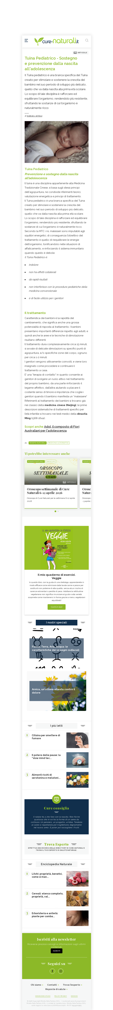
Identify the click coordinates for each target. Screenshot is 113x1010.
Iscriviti (56, 951)
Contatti (52, 985)
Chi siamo (36, 985)
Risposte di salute (55, 989)
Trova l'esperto (71, 985)
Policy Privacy (60, 996)
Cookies (74, 996)
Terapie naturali (37, 443)
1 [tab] (55, 511)
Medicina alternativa (58, 443)
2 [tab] (58, 511)
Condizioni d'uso (42, 996)
